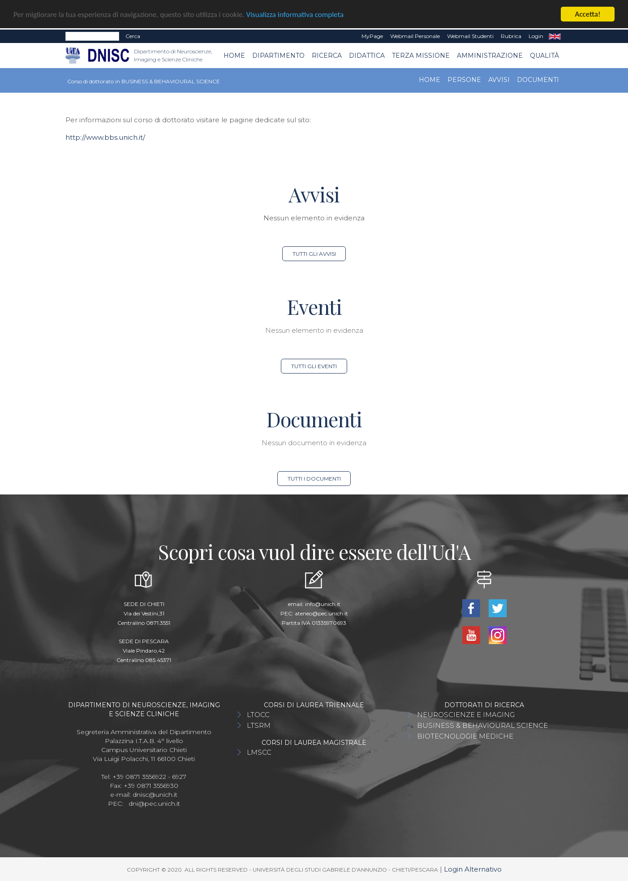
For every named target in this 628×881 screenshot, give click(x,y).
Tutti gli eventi (314, 365)
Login (536, 36)
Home (234, 55)
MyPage (372, 36)
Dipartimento (278, 55)
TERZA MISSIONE (421, 55)
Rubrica (511, 36)
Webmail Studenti (470, 36)
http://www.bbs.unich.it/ (105, 137)
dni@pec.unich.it (154, 803)
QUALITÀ (544, 55)
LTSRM (259, 725)
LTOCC (258, 714)
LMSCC (259, 752)
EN (555, 36)
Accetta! (588, 14)
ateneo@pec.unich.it (321, 613)
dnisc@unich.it (155, 794)
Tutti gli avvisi (314, 253)
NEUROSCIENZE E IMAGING (466, 714)
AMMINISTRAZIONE (490, 55)
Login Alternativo (473, 868)
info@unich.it (322, 603)
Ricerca (327, 55)
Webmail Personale (415, 36)
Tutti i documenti (314, 478)
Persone (464, 80)
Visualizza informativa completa (295, 14)
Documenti (538, 80)
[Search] (92, 36)
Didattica (367, 55)
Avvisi (499, 80)
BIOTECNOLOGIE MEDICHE (465, 735)
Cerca (132, 36)
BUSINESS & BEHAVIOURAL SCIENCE (482, 725)
